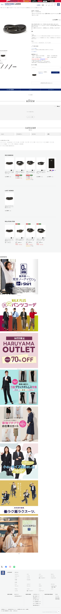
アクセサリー (19, 134)
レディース (4, 7)
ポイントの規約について (37, 603)
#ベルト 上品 (52, 142)
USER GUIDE (28, 594)
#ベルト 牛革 (27, 142)
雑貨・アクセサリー (10, 7)
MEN (43, 5)
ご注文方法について (36, 594)
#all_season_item (41, 42)
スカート (52, 574)
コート (28, 574)
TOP (1, 7)
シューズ (16, 590)
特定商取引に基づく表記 (21, 609)
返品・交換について (36, 596)
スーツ (16, 584)
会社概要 (27, 609)
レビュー (30, 89)
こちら (40, 60)
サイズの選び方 (33, 51)
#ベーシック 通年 (32, 142)
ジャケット (16, 574)
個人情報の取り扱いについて (12, 609)
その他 (16, 579)
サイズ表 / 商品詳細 (10, 89)
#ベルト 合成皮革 (46, 142)
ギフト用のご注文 (36, 599)
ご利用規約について (4, 609)
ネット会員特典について (37, 601)
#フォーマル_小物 (47, 42)
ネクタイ (34, 134)
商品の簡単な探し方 (36, 605)
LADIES (38, 5)
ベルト (15, 7)
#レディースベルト (34, 42)
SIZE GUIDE (9, 594)
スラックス (52, 584)
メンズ (16, 582)
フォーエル (57, 596)
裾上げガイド (17, 594)
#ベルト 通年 (22, 142)
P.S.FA (56, 594)
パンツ (40, 574)
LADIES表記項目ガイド (18, 596)
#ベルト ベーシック (39, 142)
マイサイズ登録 (33, 48)
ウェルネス (28, 579)
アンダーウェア (41, 590)
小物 (48, 134)
